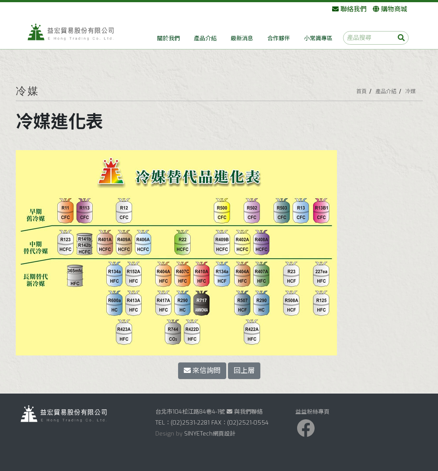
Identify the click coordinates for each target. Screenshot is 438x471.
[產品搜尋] (376, 38)
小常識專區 (318, 38)
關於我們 (168, 38)
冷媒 (410, 91)
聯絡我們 (349, 9)
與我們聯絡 (245, 411)
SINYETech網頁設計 (209, 433)
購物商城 (390, 9)
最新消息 (242, 38)
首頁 (361, 91)
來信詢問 (202, 370)
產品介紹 (205, 38)
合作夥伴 (278, 38)
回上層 (244, 370)
